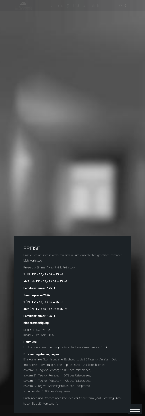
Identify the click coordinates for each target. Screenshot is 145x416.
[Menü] (135, 409)
